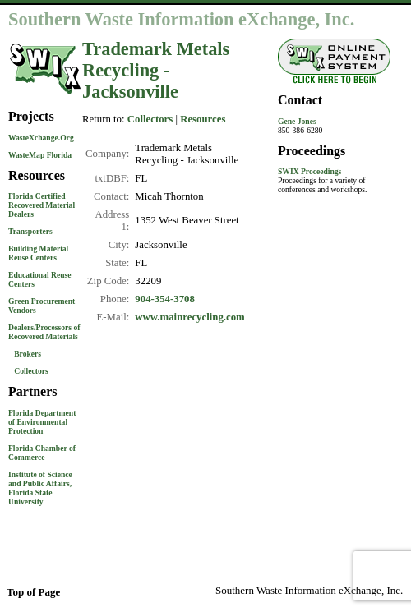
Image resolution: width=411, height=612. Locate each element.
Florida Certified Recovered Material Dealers (41, 205)
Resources (202, 119)
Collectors (31, 370)
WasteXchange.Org (41, 137)
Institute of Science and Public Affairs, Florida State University (40, 488)
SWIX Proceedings (309, 171)
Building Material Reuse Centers (38, 253)
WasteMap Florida (40, 154)
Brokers (27, 353)
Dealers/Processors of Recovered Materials (44, 332)
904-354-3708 (165, 299)
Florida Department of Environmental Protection (42, 421)
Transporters (30, 231)
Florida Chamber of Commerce (42, 453)
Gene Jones (297, 121)
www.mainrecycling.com (189, 317)
